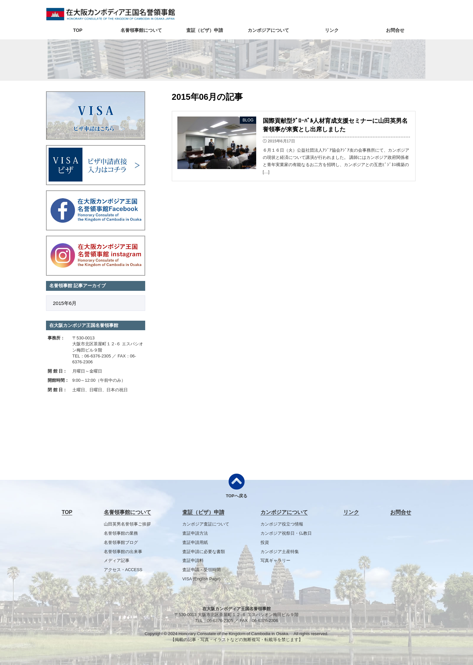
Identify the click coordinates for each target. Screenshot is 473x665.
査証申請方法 (195, 533)
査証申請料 (193, 560)
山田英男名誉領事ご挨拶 (127, 524)
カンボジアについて (268, 30)
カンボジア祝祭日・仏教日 (286, 533)
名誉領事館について (141, 30)
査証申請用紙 (195, 542)
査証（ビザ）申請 (204, 30)
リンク (332, 30)
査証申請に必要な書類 (203, 551)
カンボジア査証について (205, 524)
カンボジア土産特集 (279, 551)
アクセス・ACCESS (123, 569)
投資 (264, 542)
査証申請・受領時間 (201, 569)
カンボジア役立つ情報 (281, 524)
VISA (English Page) (201, 578)
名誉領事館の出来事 (123, 551)
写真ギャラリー (275, 560)
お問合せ (395, 30)
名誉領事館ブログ (121, 542)
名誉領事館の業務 (121, 533)
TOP (77, 30)
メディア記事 (116, 560)
